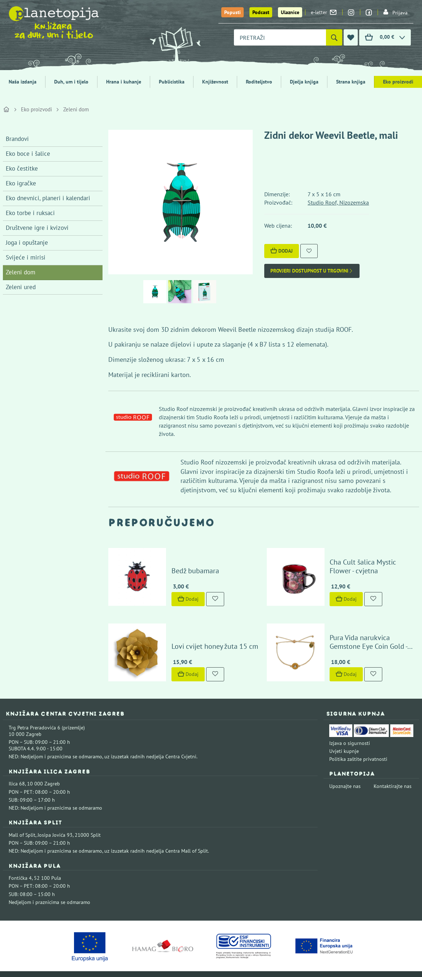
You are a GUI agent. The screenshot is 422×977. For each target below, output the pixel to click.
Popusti (232, 12)
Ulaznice (290, 12)
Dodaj (281, 251)
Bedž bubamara (188, 563)
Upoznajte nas (345, 771)
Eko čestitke (22, 168)
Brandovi (17, 139)
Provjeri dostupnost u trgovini (311, 270)
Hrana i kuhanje (123, 81)
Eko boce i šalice (28, 154)
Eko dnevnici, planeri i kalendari (48, 198)
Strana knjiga (350, 81)
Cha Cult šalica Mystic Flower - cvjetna (369, 559)
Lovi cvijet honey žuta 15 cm (208, 631)
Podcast (260, 12)
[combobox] (280, 37)
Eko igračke (21, 183)
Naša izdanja (22, 81)
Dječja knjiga (304, 81)
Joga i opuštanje (27, 243)
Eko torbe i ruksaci (30, 213)
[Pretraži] (334, 37)
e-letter (323, 12)
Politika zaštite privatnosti (358, 744)
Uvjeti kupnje (344, 736)
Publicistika (171, 81)
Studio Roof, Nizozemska (338, 202)
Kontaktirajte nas (393, 771)
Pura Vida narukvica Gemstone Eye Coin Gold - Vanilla (369, 627)
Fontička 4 (20, 863)
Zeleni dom (76, 109)
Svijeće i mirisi (25, 257)
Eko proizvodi (398, 81)
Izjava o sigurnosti (349, 728)
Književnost (215, 81)
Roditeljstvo (259, 81)
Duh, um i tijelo (71, 81)
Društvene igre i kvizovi (37, 228)
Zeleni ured (21, 287)
